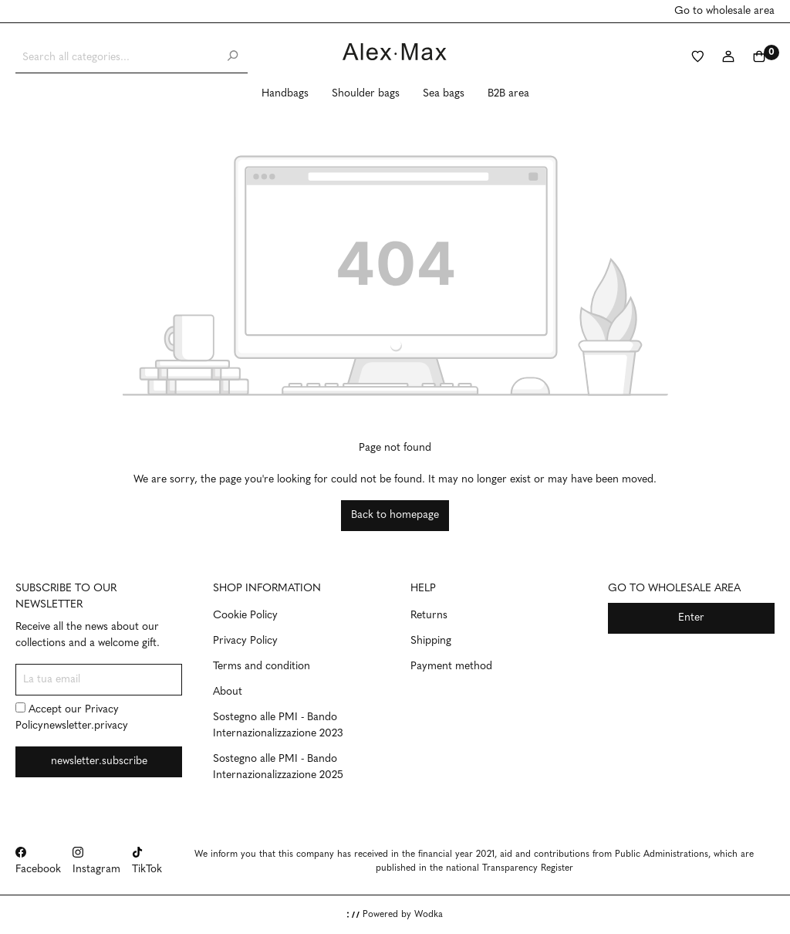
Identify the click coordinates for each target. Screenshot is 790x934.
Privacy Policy (245, 641)
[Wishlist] (697, 58)
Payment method (451, 666)
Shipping (430, 641)
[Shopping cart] (759, 58)
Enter (691, 618)
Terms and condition (261, 666)
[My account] (728, 58)
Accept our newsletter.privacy (71, 717)
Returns (428, 615)
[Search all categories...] (116, 57)
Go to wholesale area (724, 11)
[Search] (232, 57)
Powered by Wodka (395, 915)
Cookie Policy (245, 615)
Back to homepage (395, 515)
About (227, 692)
